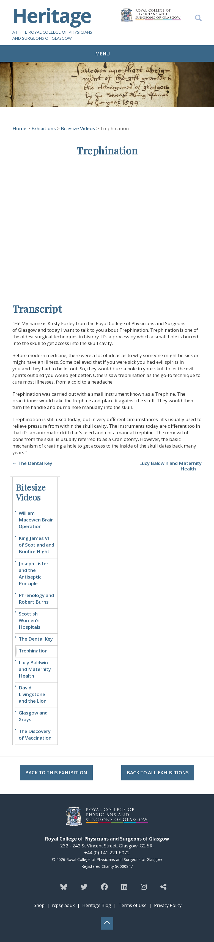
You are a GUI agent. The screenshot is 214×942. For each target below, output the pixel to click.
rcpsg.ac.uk (63, 905)
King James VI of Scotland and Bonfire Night (36, 545)
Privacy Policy (168, 905)
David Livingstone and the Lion (32, 694)
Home (19, 128)
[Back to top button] (107, 923)
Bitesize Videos (78, 128)
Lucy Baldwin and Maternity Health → (170, 466)
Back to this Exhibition (56, 772)
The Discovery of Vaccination (35, 734)
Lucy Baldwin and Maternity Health (35, 669)
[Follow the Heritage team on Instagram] (144, 886)
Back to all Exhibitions (158, 772)
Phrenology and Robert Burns (36, 598)
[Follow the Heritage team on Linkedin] (124, 886)
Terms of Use (133, 905)
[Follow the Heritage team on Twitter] (84, 886)
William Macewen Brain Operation (36, 519)
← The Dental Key (32, 463)
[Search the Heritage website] (195, 16)
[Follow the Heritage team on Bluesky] (63, 886)
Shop (39, 905)
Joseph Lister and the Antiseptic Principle (33, 573)
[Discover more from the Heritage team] (163, 886)
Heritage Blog (96, 905)
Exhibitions (43, 128)
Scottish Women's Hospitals (29, 620)
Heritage (51, 15)
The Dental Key (36, 639)
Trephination (33, 650)
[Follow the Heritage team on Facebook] (104, 886)
